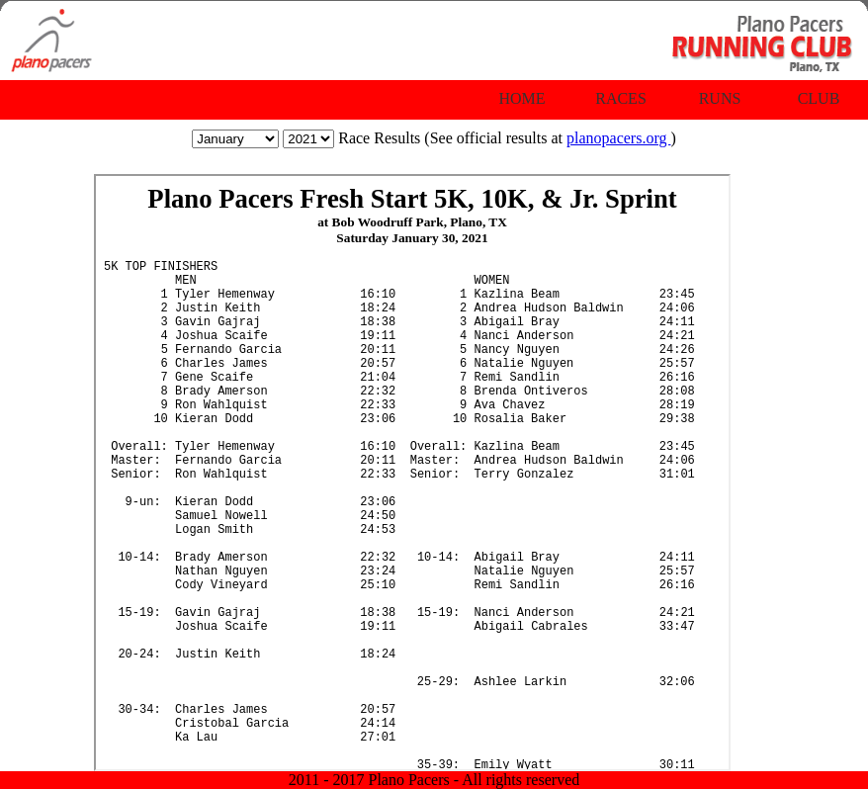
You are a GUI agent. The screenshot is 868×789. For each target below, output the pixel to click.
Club (819, 98)
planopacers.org (618, 138)
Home (521, 98)
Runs (720, 98)
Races (621, 98)
